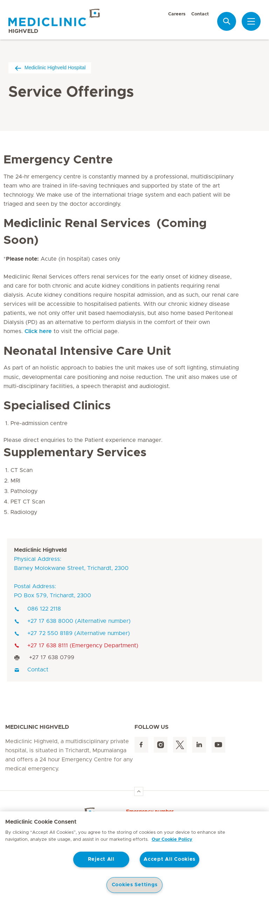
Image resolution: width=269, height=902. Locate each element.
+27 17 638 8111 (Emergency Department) (76, 645)
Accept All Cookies (169, 859)
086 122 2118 (37, 609)
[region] (134, 856)
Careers (177, 14)
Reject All (101, 859)
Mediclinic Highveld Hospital (49, 68)
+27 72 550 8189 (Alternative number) (72, 633)
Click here (38, 331)
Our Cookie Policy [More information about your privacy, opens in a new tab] (172, 839)
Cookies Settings (135, 884)
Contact (200, 14)
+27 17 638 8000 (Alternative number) (72, 621)
